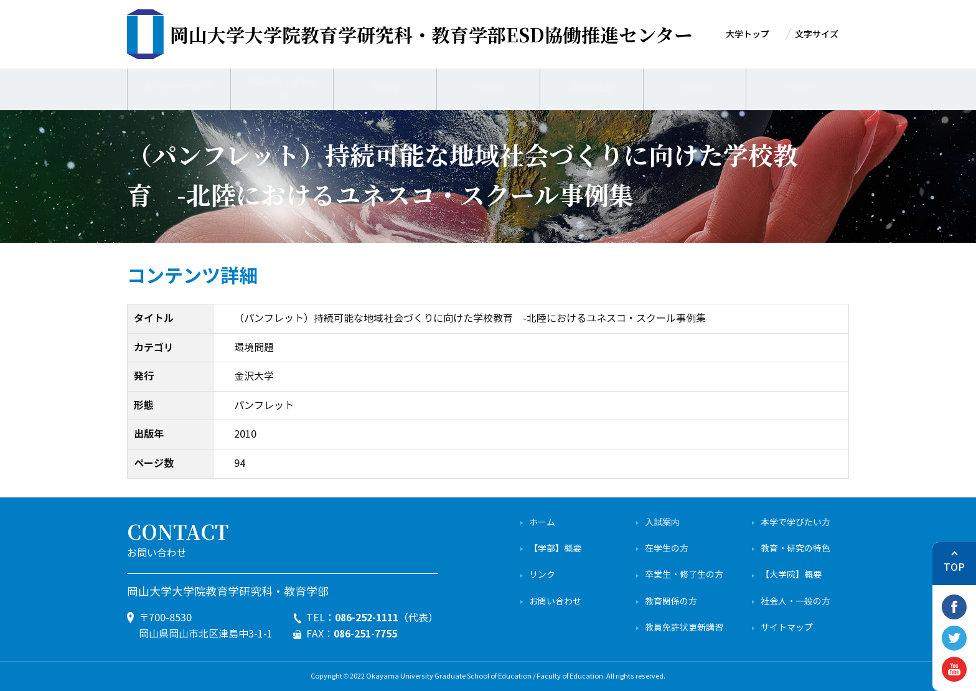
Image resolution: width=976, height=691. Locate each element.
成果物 (385, 87)
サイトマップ (787, 628)
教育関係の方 (671, 601)
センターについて (178, 87)
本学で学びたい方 (795, 522)
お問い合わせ (555, 601)
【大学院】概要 (791, 575)
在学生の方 (666, 548)
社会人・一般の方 (795, 601)
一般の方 (488, 87)
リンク (542, 575)
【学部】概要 (555, 548)
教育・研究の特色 (795, 548)
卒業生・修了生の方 (684, 575)
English (797, 87)
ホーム (542, 522)
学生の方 (694, 87)
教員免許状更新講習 (684, 628)
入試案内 (662, 522)
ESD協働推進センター (431, 34)
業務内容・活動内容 (282, 87)
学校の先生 (591, 87)
